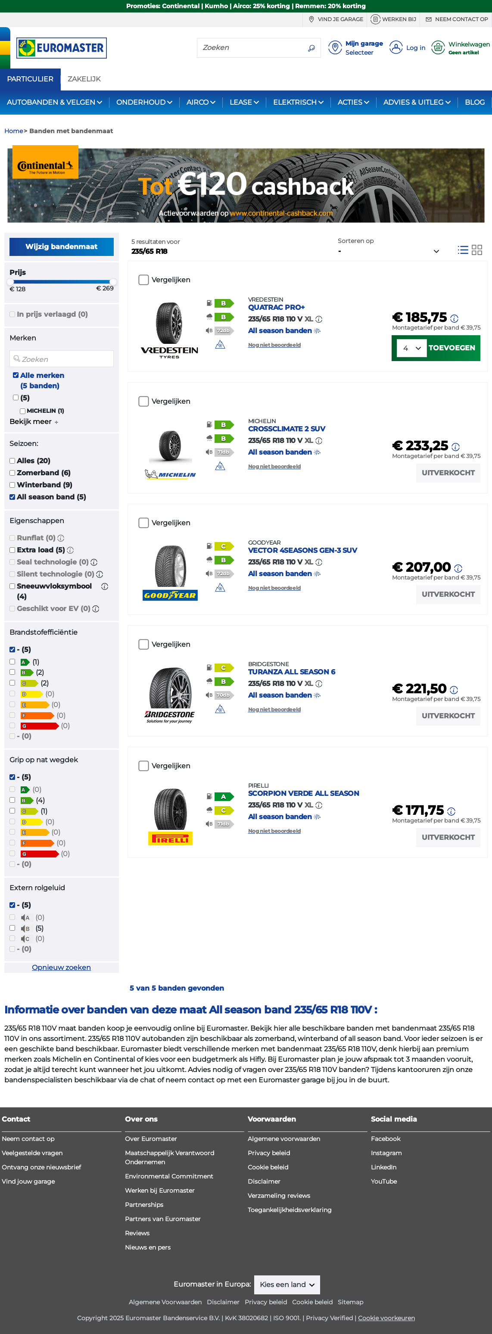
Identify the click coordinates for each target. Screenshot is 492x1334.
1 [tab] (226, 217)
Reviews (137, 1233)
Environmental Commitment (169, 1176)
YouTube (384, 1181)
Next (481, 185)
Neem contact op (455, 19)
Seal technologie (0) (53, 562)
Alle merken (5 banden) (42, 380)
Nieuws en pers (148, 1247)
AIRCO (198, 102)
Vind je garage (334, 19)
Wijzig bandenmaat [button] (61, 247)
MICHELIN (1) (45, 411)
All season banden (313, 315)
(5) (25, 398)
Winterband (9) (44, 485)
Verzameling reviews (279, 1196)
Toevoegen (452, 348)
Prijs (17, 272)
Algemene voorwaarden (284, 1139)
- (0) (24, 736)
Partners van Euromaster (163, 1219)
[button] (60, 538)
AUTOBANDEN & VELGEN (51, 102)
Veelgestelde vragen (32, 1153)
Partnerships (144, 1205)
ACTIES (350, 102)
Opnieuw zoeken (61, 967)
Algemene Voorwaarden (165, 1302)
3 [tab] (252, 217)
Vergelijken (171, 280)
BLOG (475, 102)
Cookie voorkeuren (386, 1318)
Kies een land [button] (284, 1285)
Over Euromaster (151, 1139)
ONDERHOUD (140, 102)
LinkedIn (383, 1167)
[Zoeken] (249, 47)
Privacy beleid (269, 1153)
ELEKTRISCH (295, 102)
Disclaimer (264, 1181)
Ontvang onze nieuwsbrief (41, 1167)
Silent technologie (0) (55, 574)
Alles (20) (33, 461)
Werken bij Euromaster (160, 1190)
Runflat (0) (36, 538)
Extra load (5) (41, 550)
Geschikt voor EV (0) (53, 609)
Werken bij (393, 19)
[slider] (10, 282)
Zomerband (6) (44, 473)
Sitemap (350, 1302)
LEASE (241, 102)
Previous (10, 185)
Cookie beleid (268, 1167)
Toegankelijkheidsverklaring (290, 1210)
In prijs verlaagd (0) (52, 314)
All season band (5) (51, 497)
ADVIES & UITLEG (413, 102)
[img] (220, 344)
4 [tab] (265, 217)
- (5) (24, 649)
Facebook (385, 1139)
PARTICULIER (30, 79)
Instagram (386, 1153)
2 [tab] (239, 217)
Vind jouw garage (28, 1181)
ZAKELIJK (84, 79)
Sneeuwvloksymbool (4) (54, 591)
